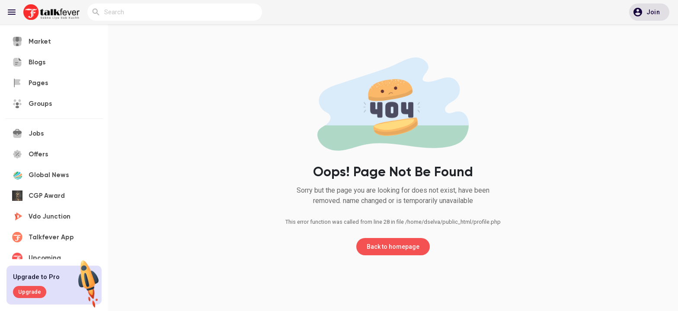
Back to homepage (393, 246)
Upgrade (29, 292)
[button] (649, 12)
